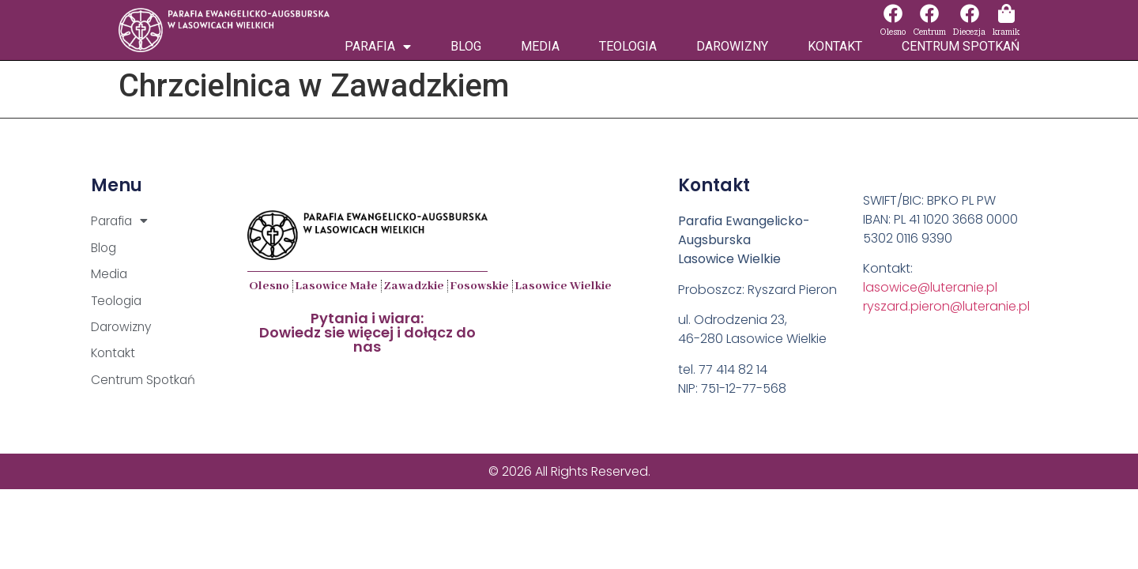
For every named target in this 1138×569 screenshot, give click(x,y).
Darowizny (732, 46)
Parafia (378, 47)
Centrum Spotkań (960, 46)
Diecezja (969, 32)
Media (540, 46)
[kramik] (1006, 13)
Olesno (893, 32)
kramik (1006, 32)
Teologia (628, 46)
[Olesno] (893, 13)
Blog (465, 46)
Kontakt (835, 46)
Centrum (929, 32)
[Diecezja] (969, 13)
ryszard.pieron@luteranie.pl (946, 306)
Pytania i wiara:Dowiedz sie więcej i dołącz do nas (367, 332)
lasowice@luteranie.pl (930, 287)
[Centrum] (929, 13)
